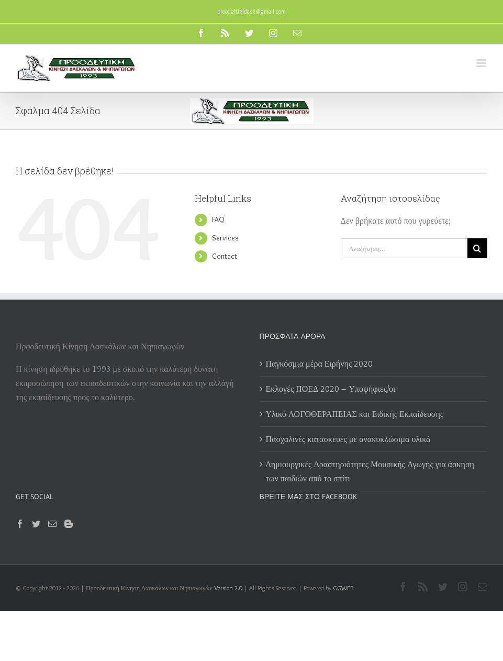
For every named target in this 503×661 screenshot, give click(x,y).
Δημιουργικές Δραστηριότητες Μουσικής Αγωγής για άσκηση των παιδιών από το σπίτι (370, 471)
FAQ (218, 219)
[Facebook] (20, 524)
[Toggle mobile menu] (481, 63)
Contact (224, 256)
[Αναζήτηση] (477, 248)
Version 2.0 (228, 588)
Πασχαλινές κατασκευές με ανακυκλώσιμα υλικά (348, 439)
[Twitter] (36, 524)
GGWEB (343, 588)
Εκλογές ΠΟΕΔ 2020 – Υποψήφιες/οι (331, 389)
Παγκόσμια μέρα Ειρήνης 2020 (319, 364)
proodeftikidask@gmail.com (251, 11)
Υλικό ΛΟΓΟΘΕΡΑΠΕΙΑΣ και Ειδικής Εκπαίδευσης (355, 414)
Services (225, 238)
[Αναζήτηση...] (404, 248)
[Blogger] (68, 524)
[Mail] (52, 524)
